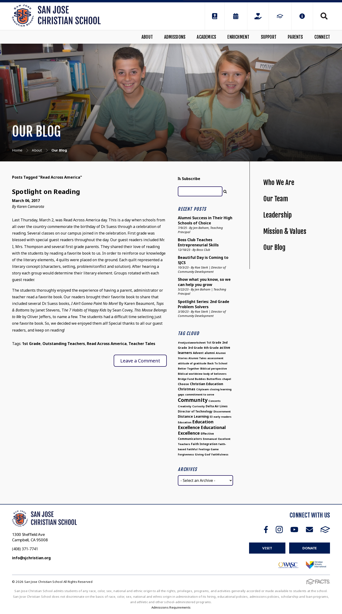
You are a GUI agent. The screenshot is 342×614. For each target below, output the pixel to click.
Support (268, 37)
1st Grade (31, 343)
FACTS (325, 529)
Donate (309, 548)
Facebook (266, 529)
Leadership (277, 215)
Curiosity (198, 406)
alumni (209, 353)
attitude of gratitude (192, 363)
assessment (215, 358)
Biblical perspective (213, 368)
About (147, 37)
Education (184, 422)
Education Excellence (195, 424)
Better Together (188, 368)
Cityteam (202, 389)
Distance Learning (193, 416)
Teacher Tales (142, 343)
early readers (222, 416)
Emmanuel (210, 439)
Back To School (217, 363)
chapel (226, 379)
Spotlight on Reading (46, 191)
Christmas (186, 389)
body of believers (214, 373)
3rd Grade (195, 348)
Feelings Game (209, 449)
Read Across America (107, 343)
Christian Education (206, 384)
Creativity (184, 406)
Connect (322, 37)
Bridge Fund (186, 379)
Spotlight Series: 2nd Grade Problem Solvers (203, 304)
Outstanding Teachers (63, 343)
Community (193, 400)
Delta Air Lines (217, 406)
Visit (267, 548)
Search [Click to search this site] (324, 16)
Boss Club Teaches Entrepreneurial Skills (198, 242)
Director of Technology (195, 411)
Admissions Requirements (171, 607)
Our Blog (274, 247)
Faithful (192, 449)
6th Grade (211, 348)
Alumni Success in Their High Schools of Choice (205, 220)
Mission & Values (284, 231)
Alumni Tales (197, 358)
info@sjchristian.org (31, 557)
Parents (295, 37)
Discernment (222, 411)
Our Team (275, 199)
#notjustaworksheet (192, 342)
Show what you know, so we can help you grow (204, 282)
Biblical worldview (190, 373)
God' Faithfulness (216, 454)
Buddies (200, 379)
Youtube (294, 529)
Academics (206, 37)
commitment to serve (199, 394)
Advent (198, 353)
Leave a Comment (140, 360)
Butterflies (214, 379)
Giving (199, 454)
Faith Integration (204, 444)
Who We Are (278, 182)
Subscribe (189, 178)
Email (309, 529)
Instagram (279, 529)
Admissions (174, 37)
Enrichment (238, 37)
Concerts (215, 401)
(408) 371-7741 (25, 548)
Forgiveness (186, 454)
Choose (183, 384)
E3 (211, 416)
